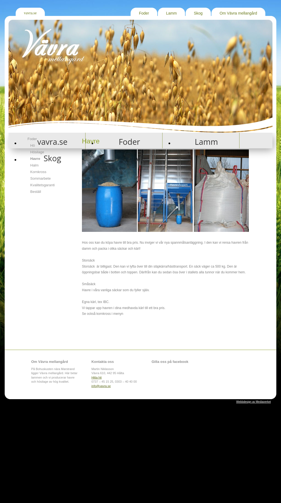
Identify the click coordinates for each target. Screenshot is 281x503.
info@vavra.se (101, 386)
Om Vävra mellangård (238, 13)
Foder (144, 13)
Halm (34, 165)
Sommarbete (40, 178)
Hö (32, 145)
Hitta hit (96, 377)
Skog (198, 13)
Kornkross (38, 172)
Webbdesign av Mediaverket (253, 401)
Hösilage (37, 152)
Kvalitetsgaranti (42, 185)
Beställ (35, 192)
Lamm (171, 13)
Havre (35, 159)
